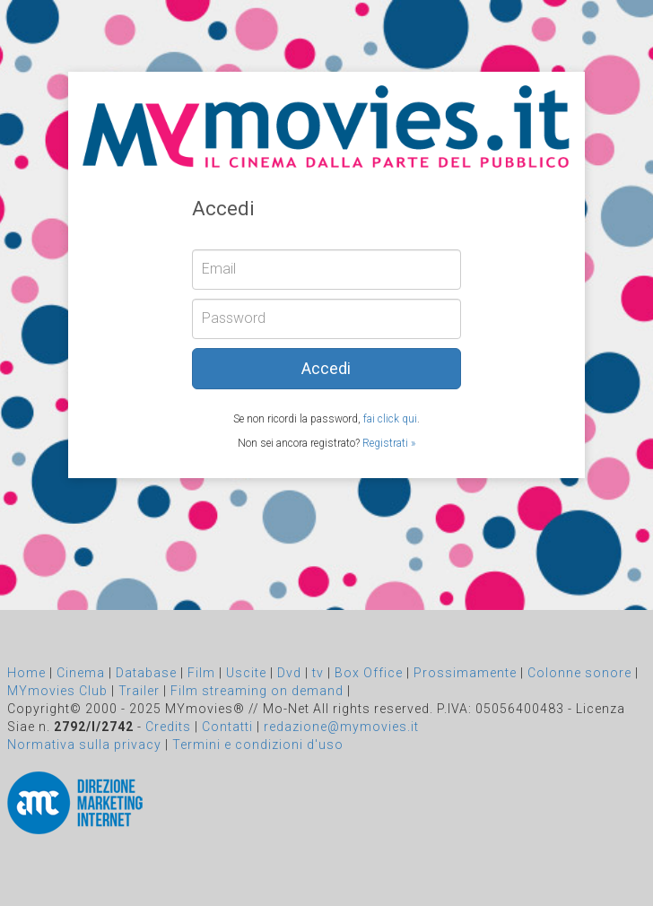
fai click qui (390, 419)
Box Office (369, 673)
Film (201, 673)
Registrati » (388, 443)
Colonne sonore (579, 673)
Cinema (81, 673)
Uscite (246, 673)
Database (146, 673)
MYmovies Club (57, 691)
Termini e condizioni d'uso (258, 744)
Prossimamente (465, 673)
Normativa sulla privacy (84, 744)
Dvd (289, 673)
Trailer (139, 691)
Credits (168, 726)
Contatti (227, 726)
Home (26, 673)
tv (318, 673)
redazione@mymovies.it (341, 726)
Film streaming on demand (257, 691)
